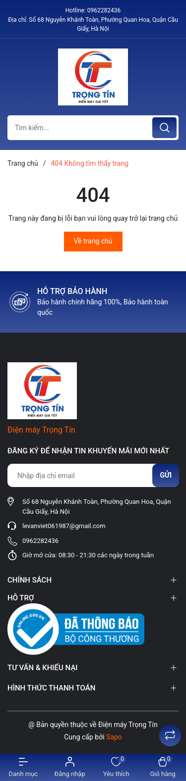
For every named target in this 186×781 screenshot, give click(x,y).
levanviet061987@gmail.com (64, 526)
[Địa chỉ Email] (93, 475)
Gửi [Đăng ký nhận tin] (166, 475)
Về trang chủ (93, 241)
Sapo (114, 737)
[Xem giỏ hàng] (162, 767)
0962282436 (104, 10)
